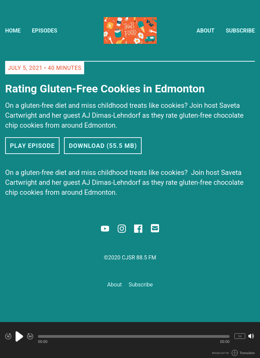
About (205, 30)
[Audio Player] (130, 340)
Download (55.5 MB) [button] (103, 145)
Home (13, 30)
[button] (134, 336)
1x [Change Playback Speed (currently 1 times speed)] (240, 336)
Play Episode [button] (32, 145)
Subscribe (240, 30)
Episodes (44, 30)
